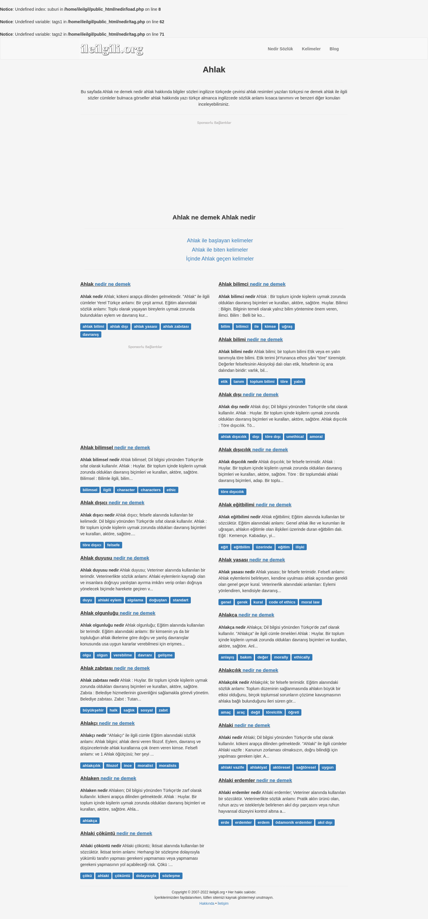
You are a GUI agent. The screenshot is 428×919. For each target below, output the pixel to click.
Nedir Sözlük (280, 48)
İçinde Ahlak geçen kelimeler (220, 259)
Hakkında (206, 903)
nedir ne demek (112, 284)
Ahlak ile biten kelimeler (220, 250)
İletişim (223, 903)
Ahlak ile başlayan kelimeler (220, 241)
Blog (334, 48)
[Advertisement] (214, 166)
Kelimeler (311, 48)
